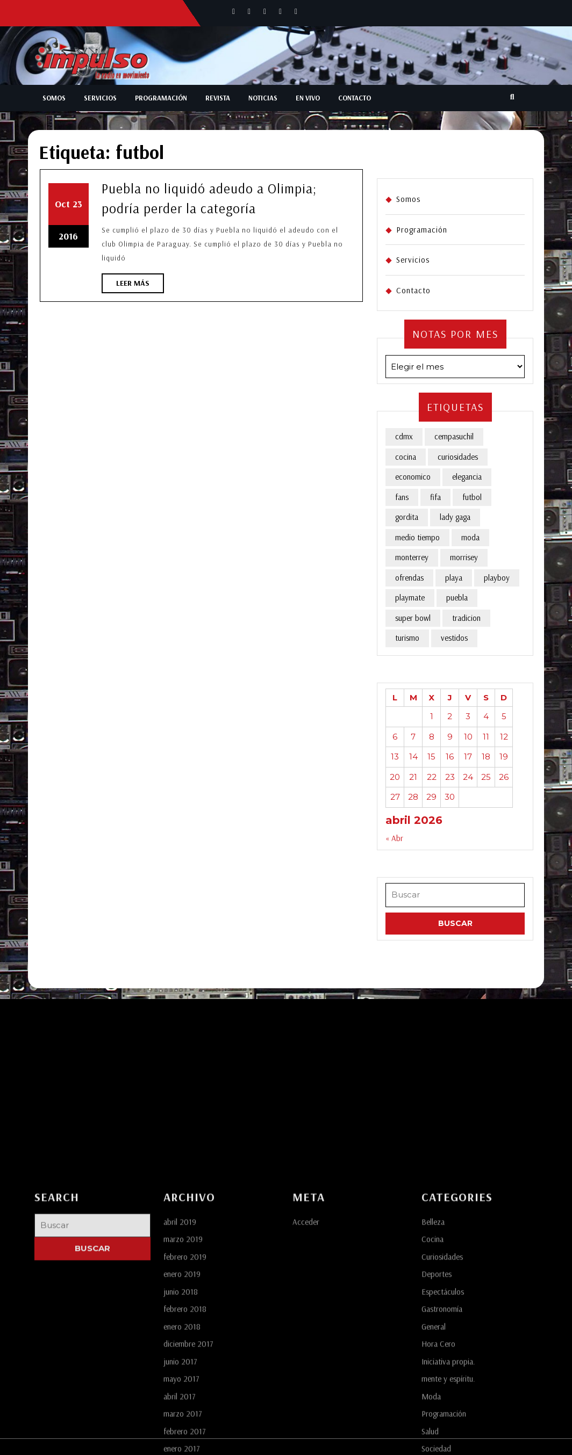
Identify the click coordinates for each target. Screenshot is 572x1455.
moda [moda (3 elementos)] (470, 537)
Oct (62, 204)
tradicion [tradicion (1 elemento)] (466, 618)
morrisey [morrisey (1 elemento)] (464, 557)
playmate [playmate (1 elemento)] (410, 597)
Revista (217, 97)
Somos (54, 97)
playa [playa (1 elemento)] (453, 578)
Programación (161, 97)
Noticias (262, 97)
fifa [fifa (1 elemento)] (435, 497)
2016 (68, 236)
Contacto (354, 97)
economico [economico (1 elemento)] (413, 477)
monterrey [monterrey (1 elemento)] (411, 557)
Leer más (140, 285)
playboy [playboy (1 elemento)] (497, 578)
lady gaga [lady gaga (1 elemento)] (455, 517)
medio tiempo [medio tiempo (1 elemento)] (417, 537)
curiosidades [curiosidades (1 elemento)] (458, 457)
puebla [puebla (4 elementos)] (457, 597)
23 (77, 204)
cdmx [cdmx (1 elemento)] (404, 436)
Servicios (100, 97)
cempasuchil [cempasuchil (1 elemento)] (454, 436)
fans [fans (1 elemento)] (402, 497)
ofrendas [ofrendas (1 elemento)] (409, 578)
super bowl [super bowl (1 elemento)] (413, 618)
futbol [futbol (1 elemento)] (472, 497)
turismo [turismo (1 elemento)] (407, 638)
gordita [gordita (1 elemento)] (406, 517)
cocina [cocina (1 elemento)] (405, 457)
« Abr (394, 838)
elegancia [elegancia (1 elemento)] (467, 477)
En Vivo (308, 97)
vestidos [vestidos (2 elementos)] (454, 638)
